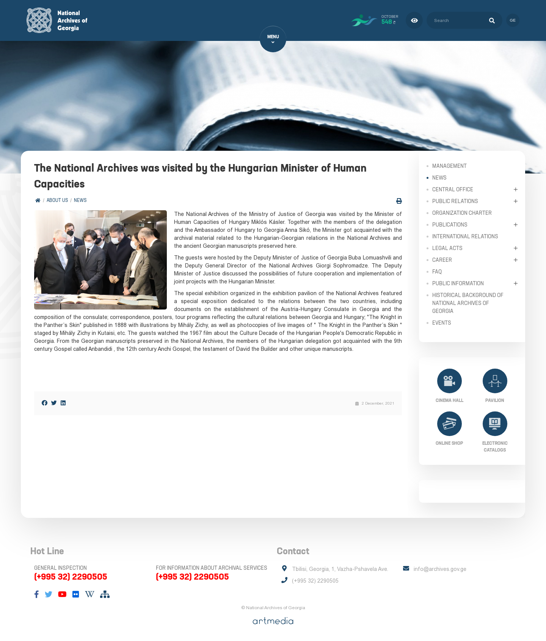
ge (513, 20)
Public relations (455, 200)
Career (442, 259)
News (80, 200)
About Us (57, 200)
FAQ (437, 271)
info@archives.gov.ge (440, 569)
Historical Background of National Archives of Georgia (468, 302)
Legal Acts (447, 247)
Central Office (452, 189)
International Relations (465, 236)
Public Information (458, 283)
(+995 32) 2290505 (70, 576)
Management (449, 165)
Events (441, 322)
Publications (450, 224)
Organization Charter (462, 212)
